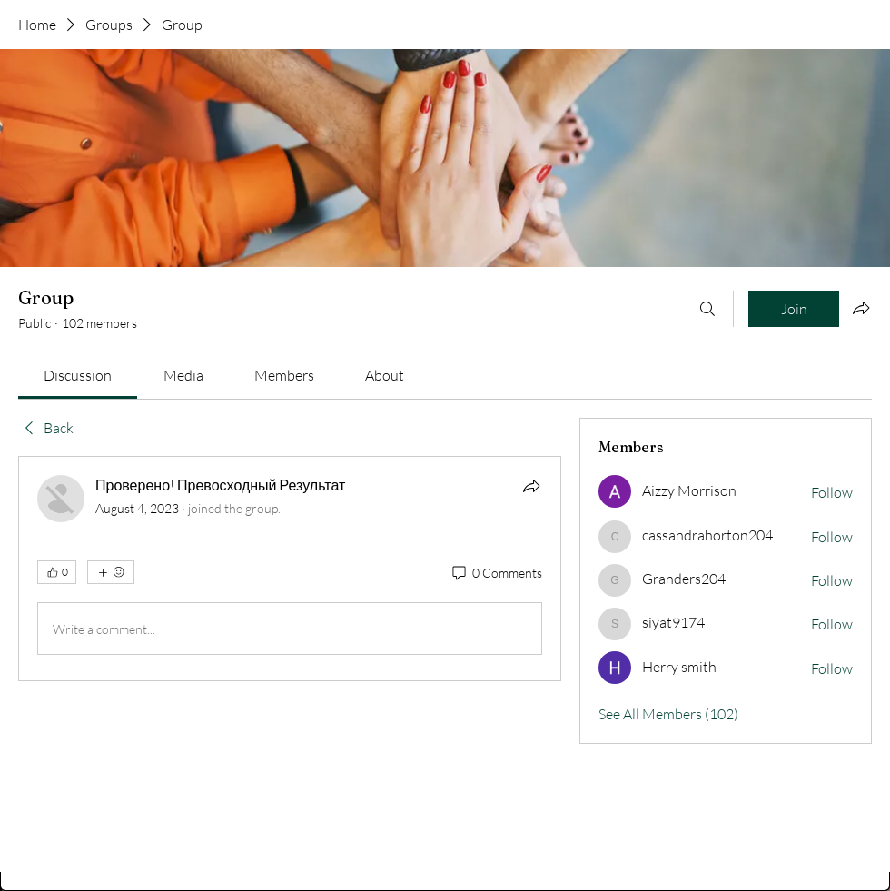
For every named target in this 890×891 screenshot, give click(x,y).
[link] (78, 375)
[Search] (707, 309)
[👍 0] (56, 572)
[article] (289, 568)
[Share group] (861, 308)
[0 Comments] (496, 573)
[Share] (531, 486)
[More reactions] (110, 572)
